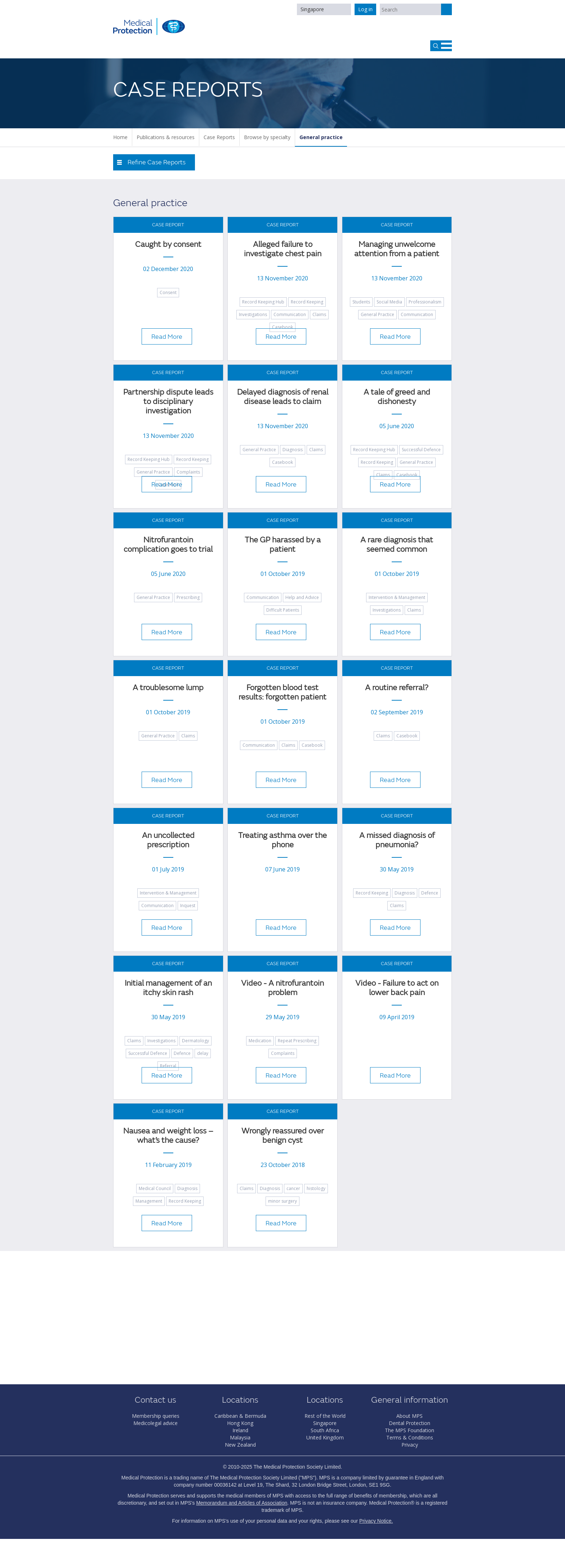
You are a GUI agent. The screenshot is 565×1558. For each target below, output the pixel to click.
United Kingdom (325, 1437)
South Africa (325, 1430)
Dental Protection (409, 1423)
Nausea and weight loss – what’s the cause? (168, 1135)
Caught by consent (168, 244)
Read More (166, 337)
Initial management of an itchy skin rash (168, 988)
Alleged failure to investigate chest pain (282, 249)
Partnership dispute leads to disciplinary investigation (168, 401)
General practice (321, 137)
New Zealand (240, 1444)
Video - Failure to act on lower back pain (397, 988)
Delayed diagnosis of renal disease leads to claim (282, 397)
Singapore (312, 9)
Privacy (409, 1444)
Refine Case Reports (157, 162)
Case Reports (219, 137)
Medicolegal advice (155, 1423)
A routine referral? (396, 688)
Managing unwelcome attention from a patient (396, 249)
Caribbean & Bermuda (240, 1415)
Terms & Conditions (409, 1437)
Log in (365, 9)
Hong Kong (240, 1423)
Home (120, 137)
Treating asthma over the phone (282, 840)
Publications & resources (166, 137)
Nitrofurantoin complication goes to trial (168, 544)
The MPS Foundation (409, 1430)
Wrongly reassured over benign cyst (282, 1135)
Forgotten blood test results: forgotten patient (282, 692)
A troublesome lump (168, 688)
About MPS (409, 1415)
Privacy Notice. (376, 1521)
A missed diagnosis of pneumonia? (397, 840)
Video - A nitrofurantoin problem (282, 988)
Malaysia (240, 1437)
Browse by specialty (267, 137)
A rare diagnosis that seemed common (396, 544)
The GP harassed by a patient (283, 544)
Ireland (240, 1430)
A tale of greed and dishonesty (397, 397)
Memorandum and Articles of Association (241, 1503)
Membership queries (155, 1415)
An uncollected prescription (168, 840)
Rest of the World (325, 1415)
